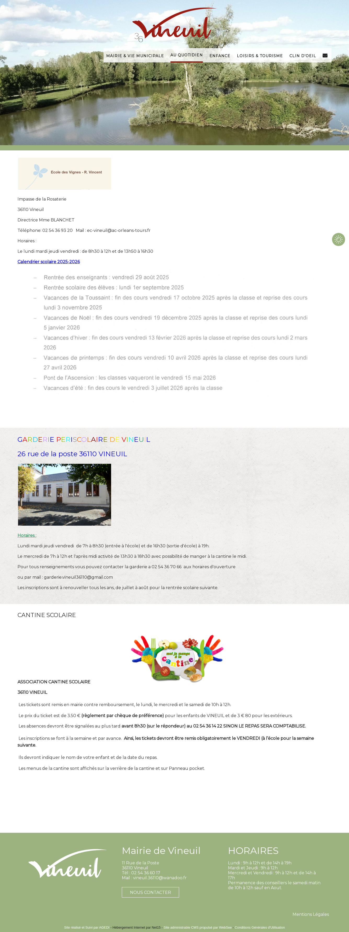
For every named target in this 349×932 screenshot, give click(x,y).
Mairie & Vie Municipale (135, 55)
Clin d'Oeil (302, 55)
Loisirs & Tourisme (260, 55)
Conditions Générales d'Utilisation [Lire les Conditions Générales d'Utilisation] (260, 927)
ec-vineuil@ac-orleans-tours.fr (119, 230)
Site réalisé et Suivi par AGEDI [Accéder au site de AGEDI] (87, 927)
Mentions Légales (311, 914)
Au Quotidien (186, 54)
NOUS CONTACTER (150, 892)
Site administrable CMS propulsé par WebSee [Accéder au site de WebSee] (198, 927)
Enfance (219, 55)
